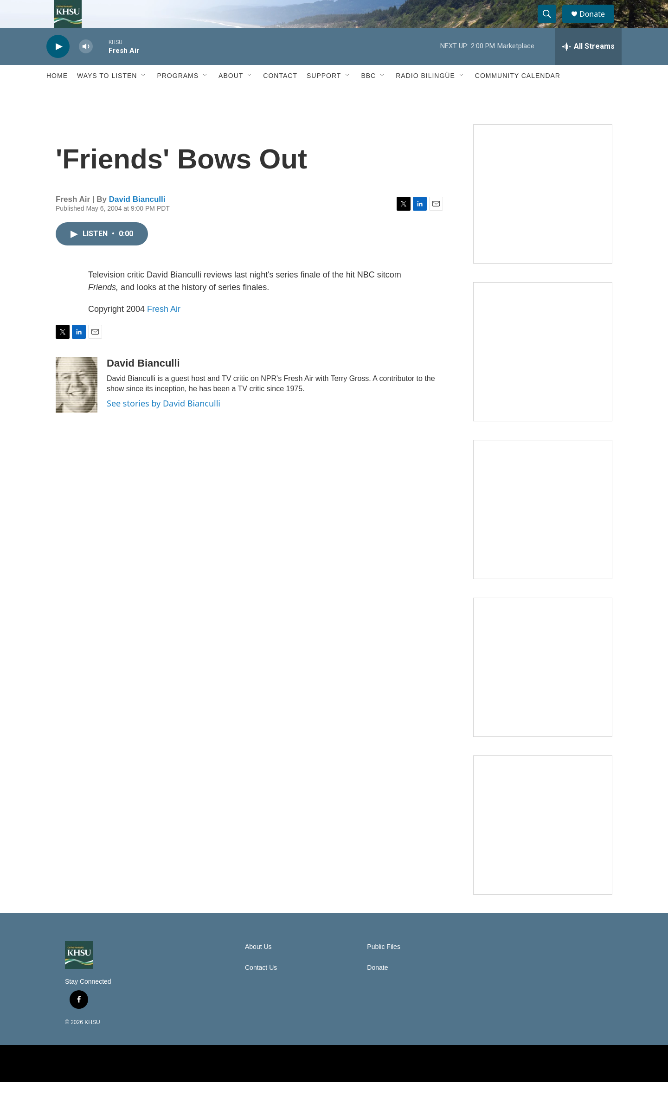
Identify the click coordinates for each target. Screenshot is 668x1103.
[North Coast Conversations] (543, 372)
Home (57, 96)
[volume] (86, 67)
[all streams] (588, 67)
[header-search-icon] (551, 24)
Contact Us (261, 988)
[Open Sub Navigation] (144, 96)
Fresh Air (163, 330)
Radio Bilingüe (425, 96)
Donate (598, 24)
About (230, 96)
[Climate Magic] (543, 530)
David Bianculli (137, 220)
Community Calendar (517, 96)
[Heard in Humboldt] (543, 688)
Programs (178, 96)
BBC (368, 96)
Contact (280, 96)
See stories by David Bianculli (163, 424)
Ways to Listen (107, 96)
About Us (258, 967)
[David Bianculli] (76, 406)
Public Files (383, 967)
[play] (58, 67)
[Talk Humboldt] (543, 215)
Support (324, 96)
